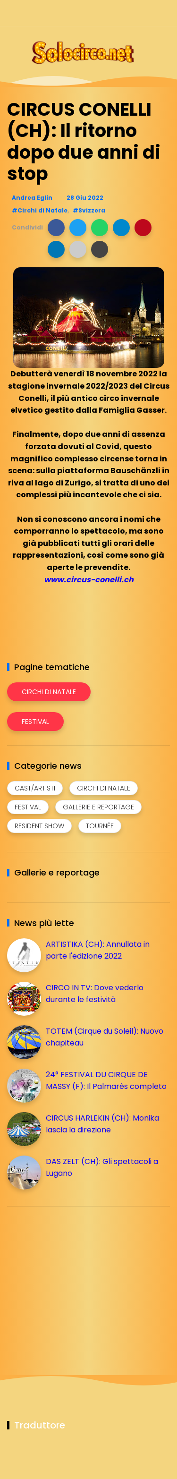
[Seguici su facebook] (98, 13)
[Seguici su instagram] (114, 13)
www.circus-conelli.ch (89, 579)
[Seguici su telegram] (131, 13)
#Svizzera (89, 210)
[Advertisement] (78, 1280)
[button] (56, 227)
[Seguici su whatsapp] (147, 13)
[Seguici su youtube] (164, 13)
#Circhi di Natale (39, 210)
